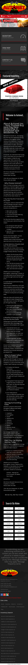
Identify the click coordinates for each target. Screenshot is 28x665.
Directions (14, 597)
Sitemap (19, 597)
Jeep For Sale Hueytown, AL (7, 645)
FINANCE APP (4, 606)
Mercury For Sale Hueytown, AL (8, 656)
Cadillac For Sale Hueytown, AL (8, 621)
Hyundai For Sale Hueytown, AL (8, 640)
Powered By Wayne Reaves (14, 664)
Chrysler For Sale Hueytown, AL (8, 627)
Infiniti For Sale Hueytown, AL (8, 643)
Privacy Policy (3, 597)
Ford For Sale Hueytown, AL (7, 632)
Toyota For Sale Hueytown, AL (8, 661)
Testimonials (12, 606)
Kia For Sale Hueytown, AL (7, 648)
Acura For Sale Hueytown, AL (8, 616)
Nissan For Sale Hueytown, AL (8, 658)
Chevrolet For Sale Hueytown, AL (9, 624)
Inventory (7, 604)
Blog (2, 609)
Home (2, 604)
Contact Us (9, 597)
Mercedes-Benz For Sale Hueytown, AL (10, 653)
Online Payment (20, 606)
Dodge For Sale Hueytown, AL (8, 629)
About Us (13, 604)
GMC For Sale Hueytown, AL (7, 635)
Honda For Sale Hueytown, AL (8, 637)
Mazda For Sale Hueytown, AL (8, 650)
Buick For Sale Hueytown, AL (8, 619)
